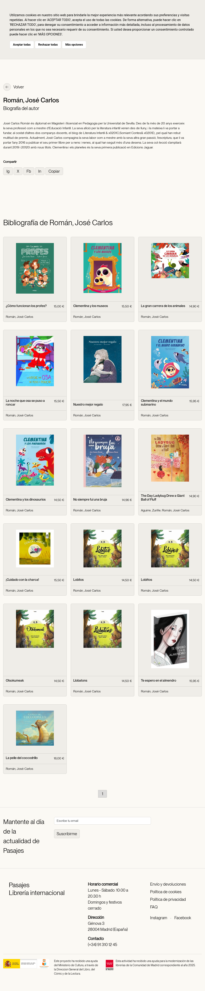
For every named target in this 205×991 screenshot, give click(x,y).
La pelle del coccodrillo (22, 758)
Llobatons (80, 680)
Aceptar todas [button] (22, 44)
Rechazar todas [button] (48, 44)
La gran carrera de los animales (163, 306)
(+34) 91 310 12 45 (102, 944)
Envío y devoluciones (168, 884)
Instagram (158, 917)
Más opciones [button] (74, 44)
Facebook (182, 917)
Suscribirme (67, 833)
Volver (13, 87)
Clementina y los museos (90, 306)
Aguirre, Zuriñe (151, 510)
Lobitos (78, 580)
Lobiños (146, 580)
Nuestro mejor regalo (88, 404)
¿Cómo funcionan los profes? (26, 306)
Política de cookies (165, 891)
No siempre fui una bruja (90, 499)
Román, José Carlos (19, 317)
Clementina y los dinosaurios (26, 499)
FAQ (154, 907)
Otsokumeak (15, 680)
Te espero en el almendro (158, 680)
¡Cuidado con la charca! (22, 580)
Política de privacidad (168, 899)
